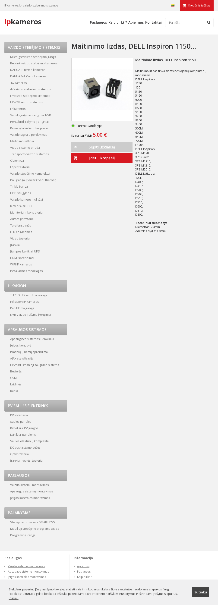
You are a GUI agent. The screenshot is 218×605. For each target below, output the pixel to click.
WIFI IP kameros (21, 264)
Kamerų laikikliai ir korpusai (29, 128)
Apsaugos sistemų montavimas (31, 491)
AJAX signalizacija (21, 358)
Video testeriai (20, 238)
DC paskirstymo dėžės (25, 447)
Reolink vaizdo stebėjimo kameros (34, 63)
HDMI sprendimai (22, 258)
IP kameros (18, 109)
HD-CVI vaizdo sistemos (26, 102)
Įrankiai (15, 245)
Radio (14, 391)
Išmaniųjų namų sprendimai (29, 352)
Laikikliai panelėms (23, 434)
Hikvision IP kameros (24, 301)
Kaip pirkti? (117, 22)
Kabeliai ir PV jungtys (24, 428)
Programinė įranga (22, 535)
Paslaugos (98, 22)
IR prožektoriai (20, 167)
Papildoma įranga (22, 308)
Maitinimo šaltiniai (22, 141)
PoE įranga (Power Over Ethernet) (33, 180)
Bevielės (16, 371)
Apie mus (136, 22)
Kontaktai (153, 22)
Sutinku (200, 592)
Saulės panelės (20, 421)
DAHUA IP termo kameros (27, 70)
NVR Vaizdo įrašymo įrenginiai (30, 314)
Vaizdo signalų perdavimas (28, 134)
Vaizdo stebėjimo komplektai (30, 173)
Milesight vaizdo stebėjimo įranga (33, 57)
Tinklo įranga (19, 186)
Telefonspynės (20, 225)
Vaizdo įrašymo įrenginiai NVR (30, 115)
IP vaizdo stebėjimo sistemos (30, 96)
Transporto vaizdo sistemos (29, 154)
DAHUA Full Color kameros (28, 76)
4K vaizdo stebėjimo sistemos (30, 89)
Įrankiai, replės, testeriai (26, 460)
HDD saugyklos (20, 193)
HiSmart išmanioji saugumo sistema (34, 365)
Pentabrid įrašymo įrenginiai (29, 122)
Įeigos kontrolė (20, 345)
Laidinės (16, 384)
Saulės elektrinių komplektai (29, 441)
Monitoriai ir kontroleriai (26, 212)
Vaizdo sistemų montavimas (29, 485)
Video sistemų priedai (25, 147)
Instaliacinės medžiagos (26, 271)
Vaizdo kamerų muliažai (26, 199)
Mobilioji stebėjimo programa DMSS (34, 528)
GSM (13, 378)
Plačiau (14, 598)
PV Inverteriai (19, 415)
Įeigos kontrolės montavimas (30, 498)
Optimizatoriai (19, 454)
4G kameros (18, 83)
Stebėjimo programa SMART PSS (32, 522)
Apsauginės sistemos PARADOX (32, 339)
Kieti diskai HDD (21, 206)
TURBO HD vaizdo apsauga (28, 295)
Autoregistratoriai (22, 219)
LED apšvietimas (21, 232)
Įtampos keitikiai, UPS (25, 251)
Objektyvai (17, 160)
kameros (22, 21)
